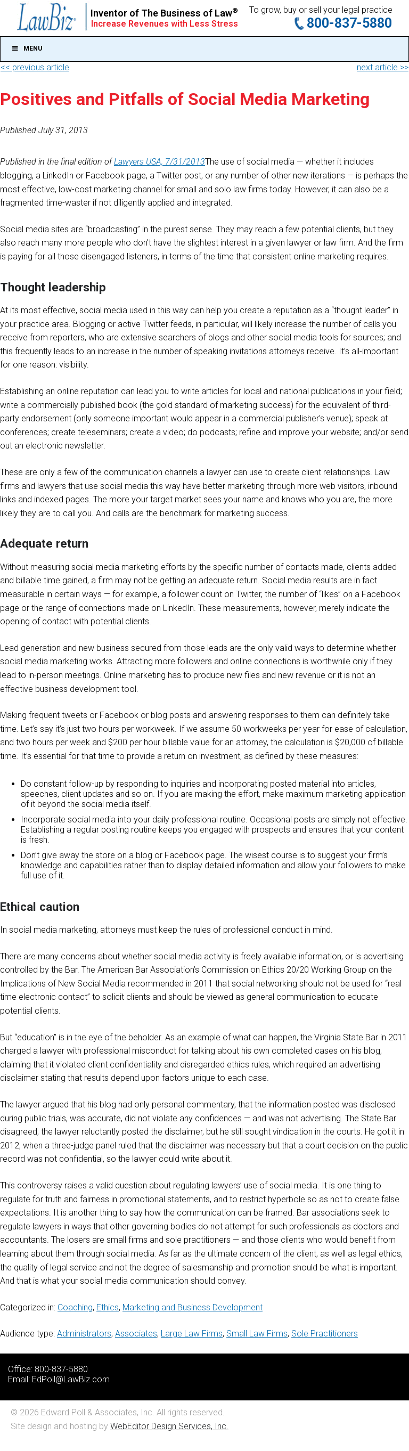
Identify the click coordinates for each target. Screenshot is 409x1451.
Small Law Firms (257, 1333)
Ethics (107, 1307)
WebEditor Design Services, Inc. (169, 1426)
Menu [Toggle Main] (26, 48)
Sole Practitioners (324, 1333)
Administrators (84, 1333)
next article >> (382, 67)
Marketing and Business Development (192, 1307)
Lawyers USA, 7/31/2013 (159, 162)
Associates (136, 1333)
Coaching (75, 1307)
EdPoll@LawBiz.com (71, 1379)
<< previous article (35, 67)
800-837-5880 (349, 23)
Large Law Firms (192, 1333)
